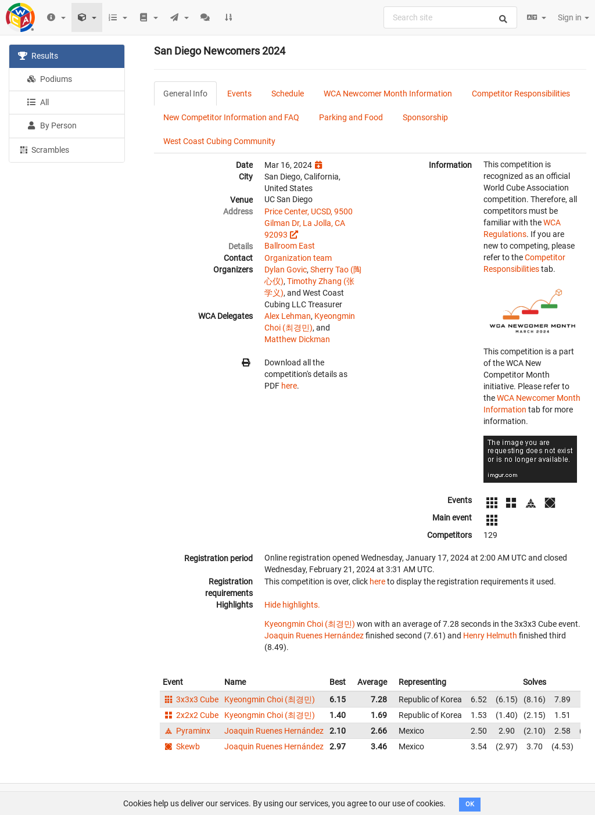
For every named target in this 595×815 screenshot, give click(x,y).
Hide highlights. (292, 604)
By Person (52, 125)
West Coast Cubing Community (219, 141)
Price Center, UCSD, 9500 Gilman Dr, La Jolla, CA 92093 (308, 223)
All (38, 102)
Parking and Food (351, 117)
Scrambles (43, 149)
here (289, 385)
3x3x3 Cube (190, 699)
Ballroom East (289, 245)
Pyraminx (186, 730)
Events (239, 93)
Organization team (298, 258)
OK (469, 804)
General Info (185, 93)
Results (38, 55)
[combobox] (450, 17)
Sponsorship (425, 117)
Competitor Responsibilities (521, 93)
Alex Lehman (287, 316)
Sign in (573, 17)
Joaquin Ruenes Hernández (314, 635)
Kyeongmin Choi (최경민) (309, 624)
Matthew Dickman (297, 339)
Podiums (49, 79)
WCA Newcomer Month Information (388, 93)
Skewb (181, 746)
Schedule (287, 93)
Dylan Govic (285, 269)
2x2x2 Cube (190, 715)
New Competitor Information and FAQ (231, 117)
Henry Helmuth (490, 635)
